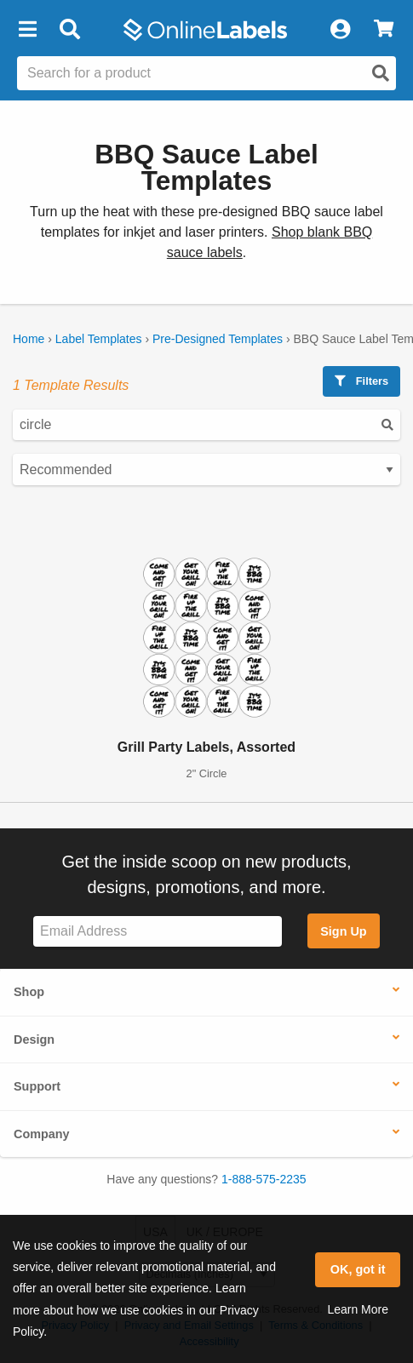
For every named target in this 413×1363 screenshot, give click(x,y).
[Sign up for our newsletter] (157, 932)
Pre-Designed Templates (217, 339)
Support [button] (37, 1086)
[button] (27, 30)
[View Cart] (383, 30)
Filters (361, 381)
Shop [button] (29, 992)
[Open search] (380, 73)
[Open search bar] (69, 30)
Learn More (357, 1309)
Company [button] (42, 1134)
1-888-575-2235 (264, 1179)
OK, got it (358, 1269)
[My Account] (339, 30)
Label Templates (98, 339)
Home (28, 339)
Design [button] (34, 1039)
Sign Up (343, 931)
